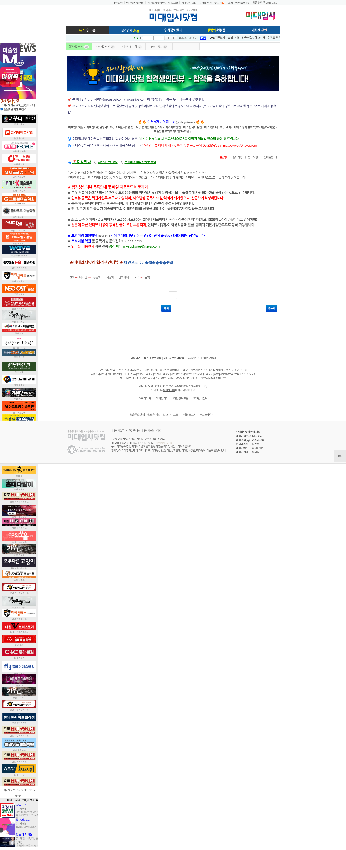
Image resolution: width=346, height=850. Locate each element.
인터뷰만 (268, 157)
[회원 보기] (104, 236)
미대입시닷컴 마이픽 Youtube (162, 2)
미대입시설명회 (134, 2)
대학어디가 (145, 398)
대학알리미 (162, 398)
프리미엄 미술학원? (238, 2)
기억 (136, 38)
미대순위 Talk (188, 2)
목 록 (166, 308)
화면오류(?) (209, 358)
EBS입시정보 (200, 398)
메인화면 (118, 2)
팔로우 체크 (153, 414)
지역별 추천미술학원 (210, 2)
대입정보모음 (180, 398)
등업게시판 (193, 358)
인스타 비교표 (170, 414)
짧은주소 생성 (137, 414)
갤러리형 (237, 157)
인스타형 (253, 157)
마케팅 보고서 (188, 414)
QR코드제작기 (206, 414)
